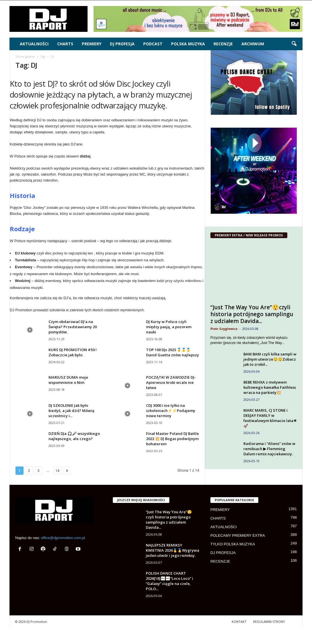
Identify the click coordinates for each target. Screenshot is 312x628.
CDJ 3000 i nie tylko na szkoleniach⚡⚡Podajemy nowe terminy (170, 410)
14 (57, 470)
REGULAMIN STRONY (269, 621)
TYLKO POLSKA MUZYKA (232, 544)
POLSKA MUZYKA (188, 43)
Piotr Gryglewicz (224, 328)
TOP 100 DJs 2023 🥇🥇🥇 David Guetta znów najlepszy (172, 352)
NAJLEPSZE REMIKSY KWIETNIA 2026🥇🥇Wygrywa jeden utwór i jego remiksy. (172, 550)
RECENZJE (223, 43)
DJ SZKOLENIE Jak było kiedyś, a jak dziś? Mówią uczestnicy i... (71, 410)
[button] (294, 44)
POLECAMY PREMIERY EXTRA (237, 535)
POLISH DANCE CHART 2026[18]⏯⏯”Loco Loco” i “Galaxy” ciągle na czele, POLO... (169, 581)
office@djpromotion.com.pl (63, 538)
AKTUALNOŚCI (34, 43)
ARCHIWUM (252, 43)
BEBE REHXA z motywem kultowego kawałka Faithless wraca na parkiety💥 (269, 387)
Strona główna (25, 57)
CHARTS (65, 43)
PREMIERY (91, 43)
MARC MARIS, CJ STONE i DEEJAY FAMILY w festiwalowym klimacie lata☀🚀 (270, 418)
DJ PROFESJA (122, 43)
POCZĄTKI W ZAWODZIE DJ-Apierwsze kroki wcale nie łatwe (171, 382)
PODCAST (152, 43)
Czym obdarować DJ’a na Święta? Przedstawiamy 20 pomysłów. (73, 327)
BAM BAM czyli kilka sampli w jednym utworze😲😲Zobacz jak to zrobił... (270, 359)
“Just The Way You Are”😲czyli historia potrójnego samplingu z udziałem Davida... (251, 314)
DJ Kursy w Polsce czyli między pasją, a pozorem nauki (168, 327)
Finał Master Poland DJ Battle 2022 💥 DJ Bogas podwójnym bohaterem (172, 438)
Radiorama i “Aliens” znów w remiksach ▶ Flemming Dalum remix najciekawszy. (269, 448)
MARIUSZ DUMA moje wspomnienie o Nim (68, 380)
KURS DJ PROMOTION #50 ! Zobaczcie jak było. (73, 352)
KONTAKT (239, 621)
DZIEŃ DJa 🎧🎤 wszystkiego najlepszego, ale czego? (74, 436)
